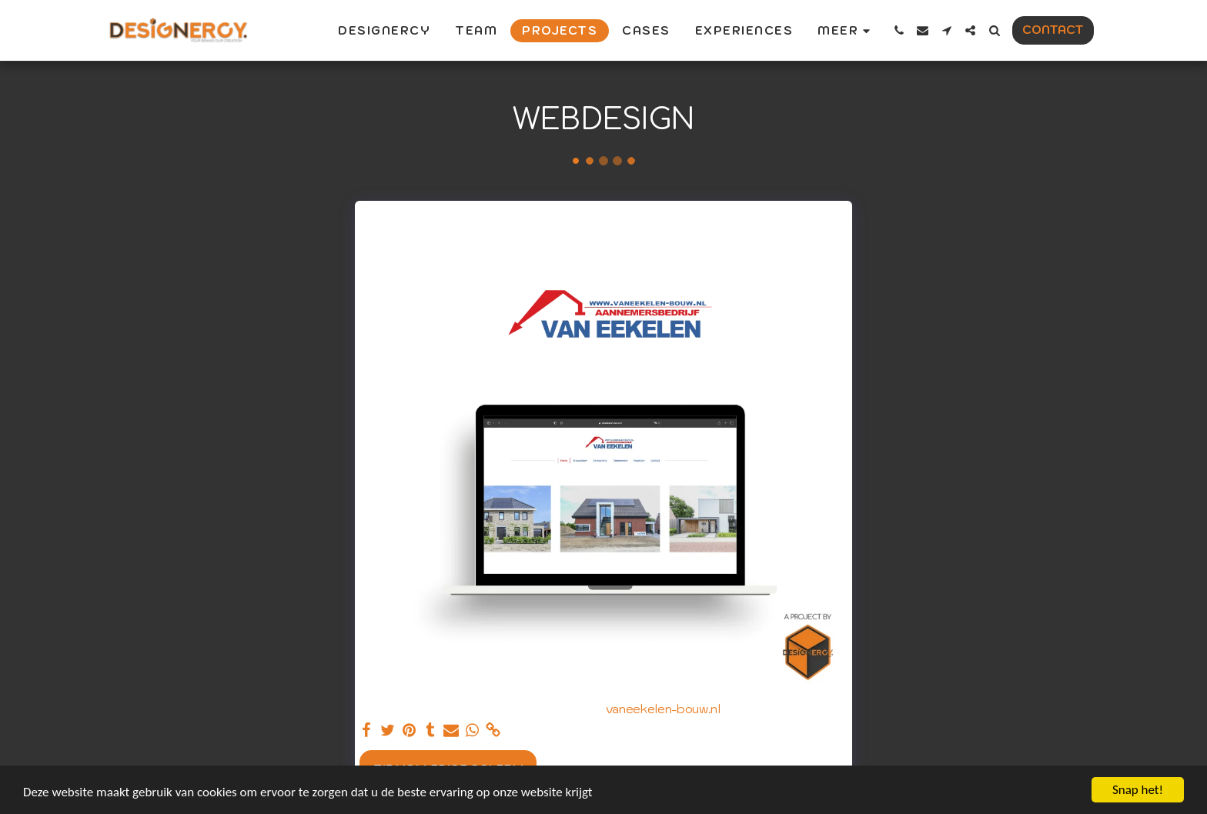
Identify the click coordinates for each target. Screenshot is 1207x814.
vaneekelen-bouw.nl (663, 709)
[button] (899, 30)
